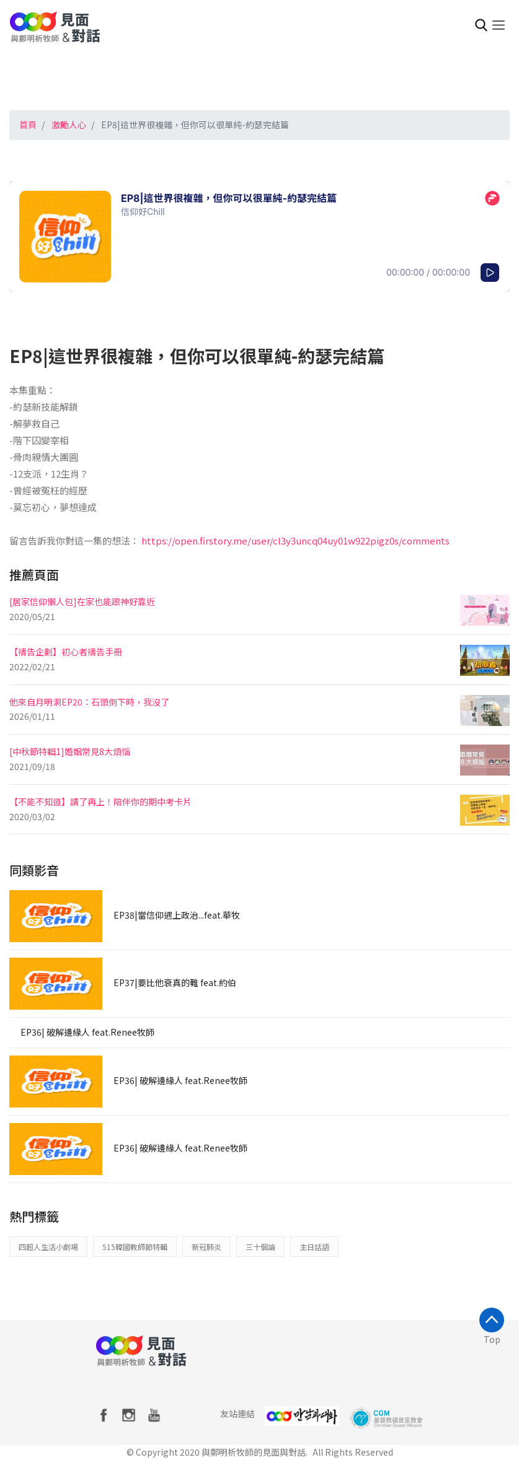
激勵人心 (68, 124)
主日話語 (314, 1246)
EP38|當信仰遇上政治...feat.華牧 (176, 915)
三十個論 (260, 1246)
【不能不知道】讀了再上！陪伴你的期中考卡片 (100, 801)
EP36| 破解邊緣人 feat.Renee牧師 (87, 1032)
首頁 (28, 124)
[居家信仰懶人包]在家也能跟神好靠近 (82, 601)
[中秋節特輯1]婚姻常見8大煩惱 (69, 751)
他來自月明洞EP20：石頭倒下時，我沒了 (89, 702)
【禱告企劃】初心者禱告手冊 (65, 651)
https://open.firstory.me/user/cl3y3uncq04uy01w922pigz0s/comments (295, 540)
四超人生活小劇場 (48, 1246)
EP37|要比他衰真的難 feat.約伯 (174, 982)
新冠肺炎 (206, 1246)
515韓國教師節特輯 (134, 1246)
